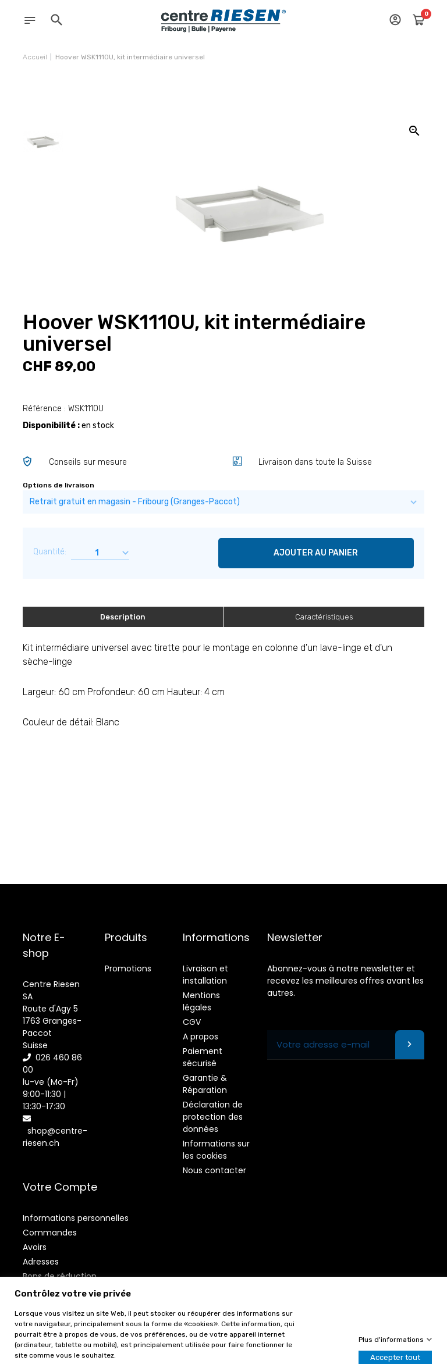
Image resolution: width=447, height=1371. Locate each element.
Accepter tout (395, 1357)
